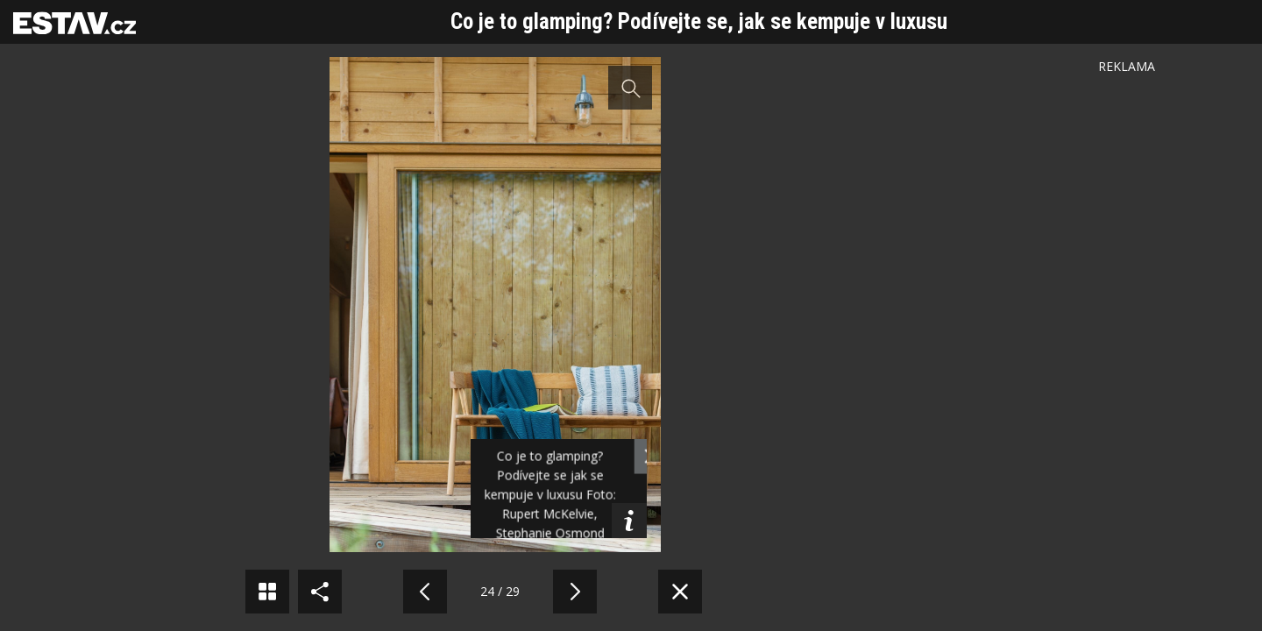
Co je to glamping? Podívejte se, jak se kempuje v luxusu (698, 21)
